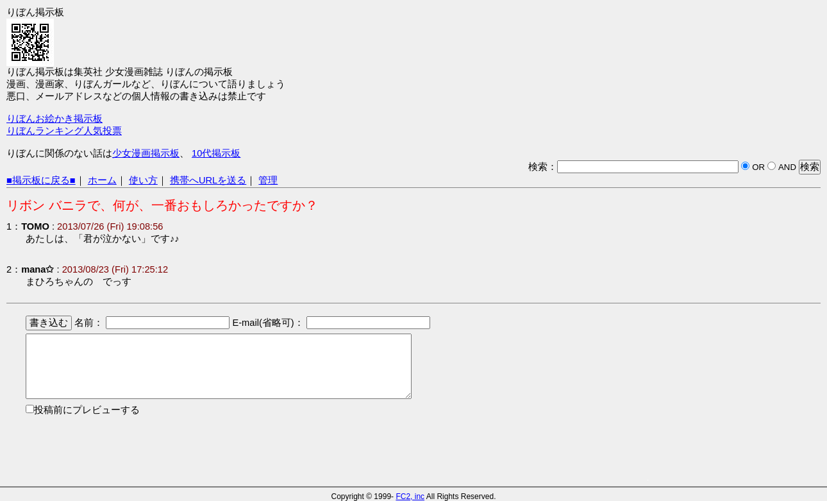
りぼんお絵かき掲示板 (54, 119)
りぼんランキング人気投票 (64, 131)
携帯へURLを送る (208, 180)
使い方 (143, 180)
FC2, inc (410, 496)
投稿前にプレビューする (87, 410)
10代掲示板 (216, 153)
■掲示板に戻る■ (41, 180)
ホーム (102, 180)
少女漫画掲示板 (146, 153)
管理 (268, 180)
